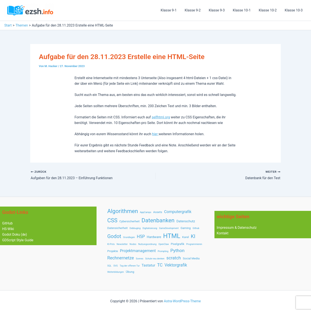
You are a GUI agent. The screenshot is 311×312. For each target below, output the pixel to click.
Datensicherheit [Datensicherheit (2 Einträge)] (117, 228)
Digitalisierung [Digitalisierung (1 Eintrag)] (150, 228)
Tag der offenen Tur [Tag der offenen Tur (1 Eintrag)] (130, 265)
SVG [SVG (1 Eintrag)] (115, 265)
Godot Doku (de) (14, 234)
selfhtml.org (161, 117)
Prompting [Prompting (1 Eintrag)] (163, 251)
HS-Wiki (8, 229)
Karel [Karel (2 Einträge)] (185, 237)
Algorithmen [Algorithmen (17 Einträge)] (122, 211)
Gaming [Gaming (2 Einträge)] (186, 228)
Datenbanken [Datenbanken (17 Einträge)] (158, 220)
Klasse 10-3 (294, 10)
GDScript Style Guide (18, 240)
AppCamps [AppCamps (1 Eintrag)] (145, 212)
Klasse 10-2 (269, 10)
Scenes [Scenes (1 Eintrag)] (139, 258)
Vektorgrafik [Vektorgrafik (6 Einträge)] (176, 265)
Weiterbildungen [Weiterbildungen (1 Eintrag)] (115, 272)
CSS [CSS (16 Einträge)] (112, 220)
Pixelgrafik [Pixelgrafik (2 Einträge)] (177, 244)
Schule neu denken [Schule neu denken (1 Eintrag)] (155, 258)
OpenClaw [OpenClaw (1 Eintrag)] (164, 244)
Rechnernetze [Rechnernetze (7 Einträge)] (120, 257)
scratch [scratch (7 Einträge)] (173, 257)
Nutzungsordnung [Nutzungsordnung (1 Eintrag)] (147, 244)
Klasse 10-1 (245, 10)
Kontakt (222, 233)
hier (155, 134)
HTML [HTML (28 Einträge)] (171, 236)
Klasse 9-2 (198, 10)
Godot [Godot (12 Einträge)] (114, 236)
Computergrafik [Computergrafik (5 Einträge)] (178, 211)
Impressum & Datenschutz (237, 227)
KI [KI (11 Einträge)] (193, 236)
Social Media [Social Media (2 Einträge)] (191, 258)
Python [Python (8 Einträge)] (177, 250)
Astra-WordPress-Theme (182, 301)
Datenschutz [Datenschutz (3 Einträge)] (185, 221)
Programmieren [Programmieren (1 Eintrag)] (194, 244)
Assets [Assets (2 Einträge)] (157, 211)
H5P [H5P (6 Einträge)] (141, 236)
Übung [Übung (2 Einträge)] (130, 271)
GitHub (7, 223)
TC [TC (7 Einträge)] (160, 265)
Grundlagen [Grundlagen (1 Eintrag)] (129, 237)
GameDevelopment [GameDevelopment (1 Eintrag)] (169, 228)
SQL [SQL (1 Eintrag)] (109, 265)
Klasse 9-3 (221, 10)
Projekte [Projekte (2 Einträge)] (112, 251)
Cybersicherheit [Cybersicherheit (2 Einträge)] (129, 221)
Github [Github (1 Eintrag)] (196, 228)
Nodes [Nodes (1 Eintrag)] (133, 244)
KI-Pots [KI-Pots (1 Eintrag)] (111, 244)
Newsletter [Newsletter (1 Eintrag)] (122, 244)
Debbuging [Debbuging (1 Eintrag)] (135, 228)
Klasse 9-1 (175, 10)
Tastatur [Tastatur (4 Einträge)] (148, 265)
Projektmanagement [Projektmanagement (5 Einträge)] (138, 250)
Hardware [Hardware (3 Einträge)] (154, 237)
